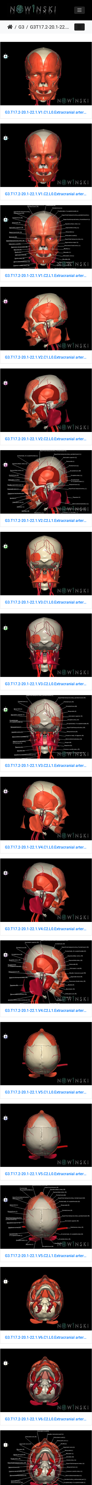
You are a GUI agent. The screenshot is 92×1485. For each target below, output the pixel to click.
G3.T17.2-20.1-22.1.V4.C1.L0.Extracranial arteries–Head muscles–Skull (46, 847)
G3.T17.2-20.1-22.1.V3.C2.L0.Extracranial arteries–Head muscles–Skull (46, 684)
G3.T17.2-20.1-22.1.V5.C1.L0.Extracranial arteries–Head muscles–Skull (46, 1092)
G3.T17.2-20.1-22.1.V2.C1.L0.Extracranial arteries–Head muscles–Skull (46, 357)
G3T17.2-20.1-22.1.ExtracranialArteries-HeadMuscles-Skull (49, 27)
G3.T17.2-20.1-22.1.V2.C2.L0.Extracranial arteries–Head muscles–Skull (46, 439)
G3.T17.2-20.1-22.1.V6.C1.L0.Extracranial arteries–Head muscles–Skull (46, 1337)
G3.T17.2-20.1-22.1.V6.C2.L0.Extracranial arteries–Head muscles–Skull (46, 1419)
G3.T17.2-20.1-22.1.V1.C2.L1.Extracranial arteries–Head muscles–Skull (46, 275)
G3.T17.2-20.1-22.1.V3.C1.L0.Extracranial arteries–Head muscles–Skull (46, 602)
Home (10, 27)
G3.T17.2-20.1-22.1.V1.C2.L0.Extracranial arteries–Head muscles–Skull (46, 194)
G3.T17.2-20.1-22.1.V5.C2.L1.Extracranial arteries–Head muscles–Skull (46, 1256)
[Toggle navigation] (79, 10)
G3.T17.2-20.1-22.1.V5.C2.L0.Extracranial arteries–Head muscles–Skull (46, 1174)
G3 (21, 27)
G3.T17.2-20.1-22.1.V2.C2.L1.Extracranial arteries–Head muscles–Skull (46, 520)
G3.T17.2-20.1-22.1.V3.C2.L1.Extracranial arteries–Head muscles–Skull (46, 765)
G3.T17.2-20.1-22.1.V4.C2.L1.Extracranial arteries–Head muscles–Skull (46, 1010)
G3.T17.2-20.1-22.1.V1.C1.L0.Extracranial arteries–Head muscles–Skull (46, 112)
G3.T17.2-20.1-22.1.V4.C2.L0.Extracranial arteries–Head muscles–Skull (46, 929)
